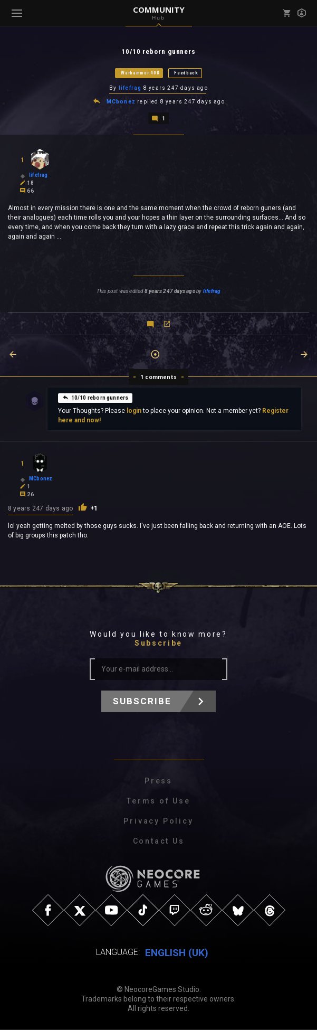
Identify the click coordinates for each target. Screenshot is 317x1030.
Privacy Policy (158, 822)
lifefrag (130, 89)
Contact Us (159, 842)
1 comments (158, 378)
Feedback (186, 73)
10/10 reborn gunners (95, 399)
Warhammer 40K (140, 73)
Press (158, 782)
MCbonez (121, 103)
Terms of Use (158, 802)
